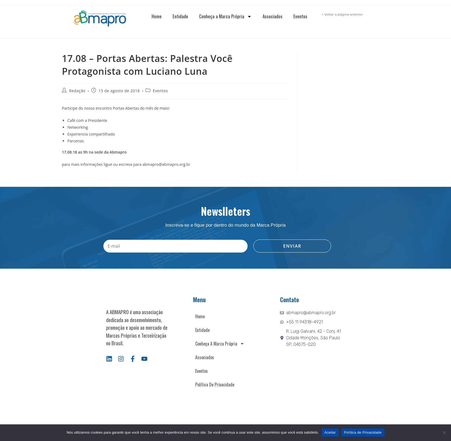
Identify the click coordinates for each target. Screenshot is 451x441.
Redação (77, 90)
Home (157, 16)
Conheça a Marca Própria (225, 16)
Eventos (300, 16)
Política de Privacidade (214, 384)
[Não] (444, 432)
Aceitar (330, 432)
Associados (272, 16)
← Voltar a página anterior (342, 14)
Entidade (180, 16)
